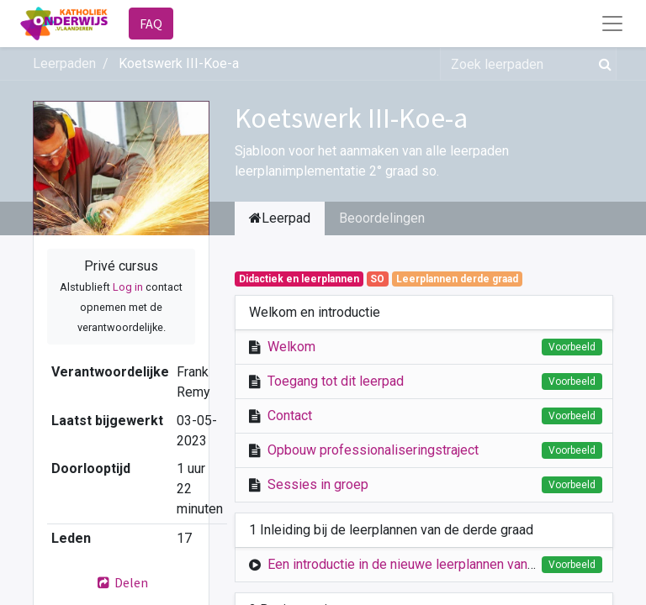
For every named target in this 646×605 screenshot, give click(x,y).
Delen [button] (121, 582)
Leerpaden (64, 63)
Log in (128, 287)
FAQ (151, 23)
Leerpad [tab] (279, 218)
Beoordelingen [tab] (382, 218)
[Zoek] (602, 64)
